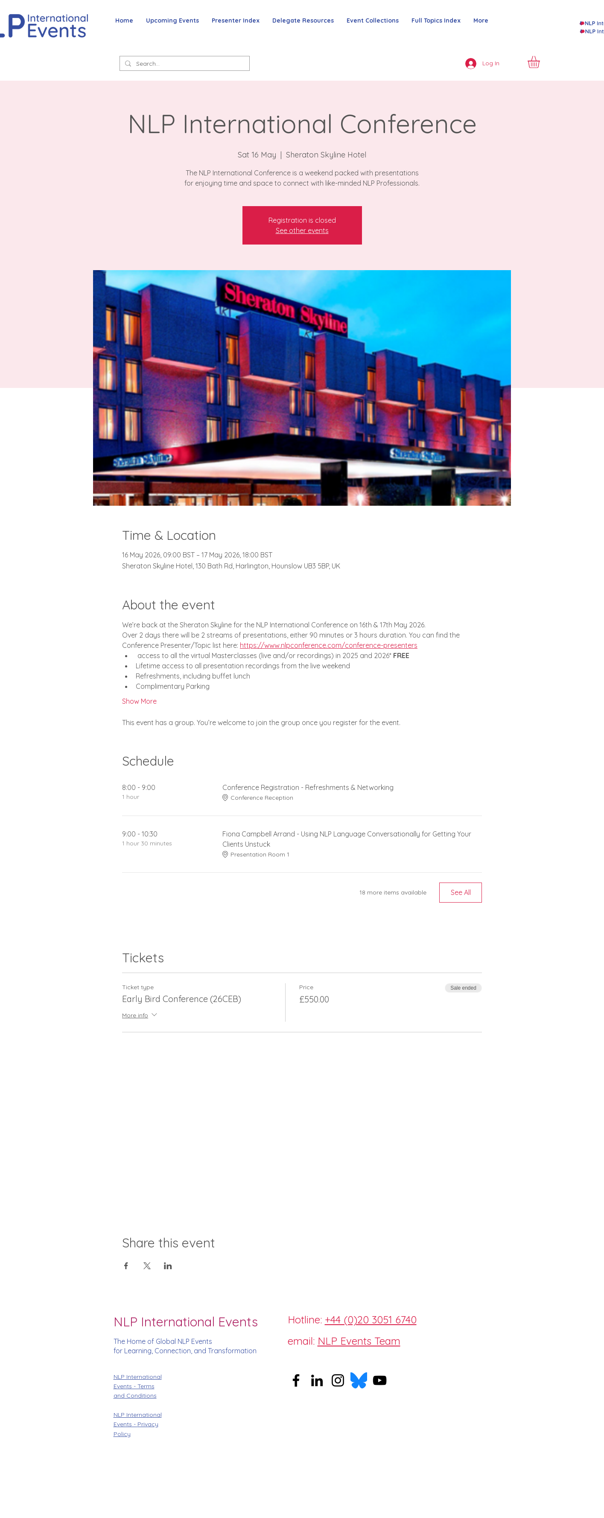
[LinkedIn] (349, 1371)
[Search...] (183, 64)
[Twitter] (330, 1371)
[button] (541, 62)
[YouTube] (379, 1380)
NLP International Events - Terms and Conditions (138, 1386)
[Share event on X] (147, 1265)
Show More (139, 701)
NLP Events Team (359, 1340)
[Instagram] (310, 1371)
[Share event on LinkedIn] (168, 1265)
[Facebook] (291, 1371)
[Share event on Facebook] (126, 1265)
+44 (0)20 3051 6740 (371, 1319)
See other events (302, 230)
